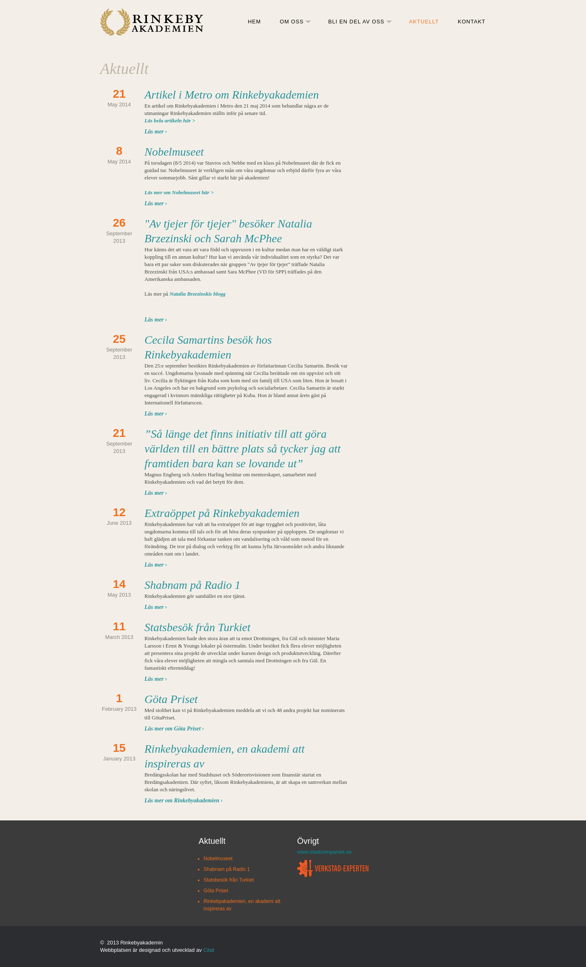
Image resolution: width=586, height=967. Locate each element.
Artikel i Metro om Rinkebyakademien (231, 94)
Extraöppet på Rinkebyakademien (222, 513)
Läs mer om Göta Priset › (174, 729)
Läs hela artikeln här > (169, 120)
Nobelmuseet (174, 151)
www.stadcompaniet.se (324, 852)
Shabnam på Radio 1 (192, 585)
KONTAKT (471, 21)
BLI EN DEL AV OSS (356, 21)
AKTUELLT (424, 21)
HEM (254, 21)
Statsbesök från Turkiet (197, 627)
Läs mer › (155, 132)
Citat (208, 950)
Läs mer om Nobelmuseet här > (179, 192)
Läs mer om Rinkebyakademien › (183, 800)
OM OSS (292, 21)
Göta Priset (171, 699)
